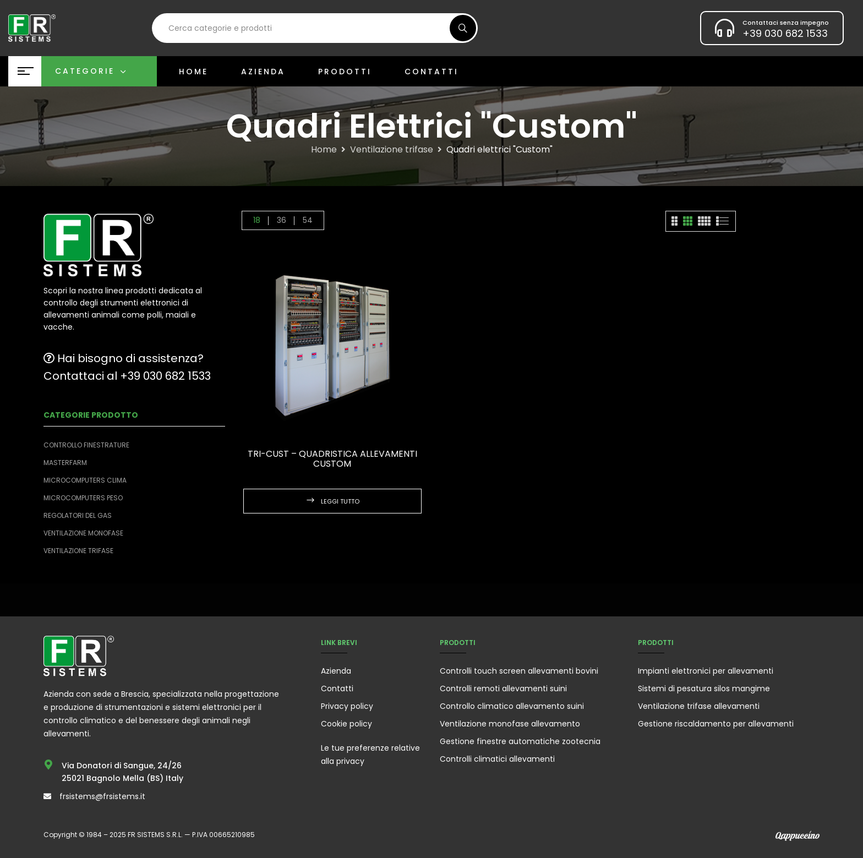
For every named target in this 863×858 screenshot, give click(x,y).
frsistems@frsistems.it (102, 796)
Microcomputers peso (83, 497)
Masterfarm (65, 462)
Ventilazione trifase (391, 150)
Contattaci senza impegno (785, 22)
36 (281, 220)
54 (308, 220)
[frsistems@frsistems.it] (47, 796)
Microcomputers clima (85, 480)
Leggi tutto (340, 501)
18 (256, 220)
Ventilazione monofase (83, 533)
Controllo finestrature (86, 445)
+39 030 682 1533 (785, 33)
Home (324, 150)
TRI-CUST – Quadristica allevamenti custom (332, 458)
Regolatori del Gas (77, 515)
